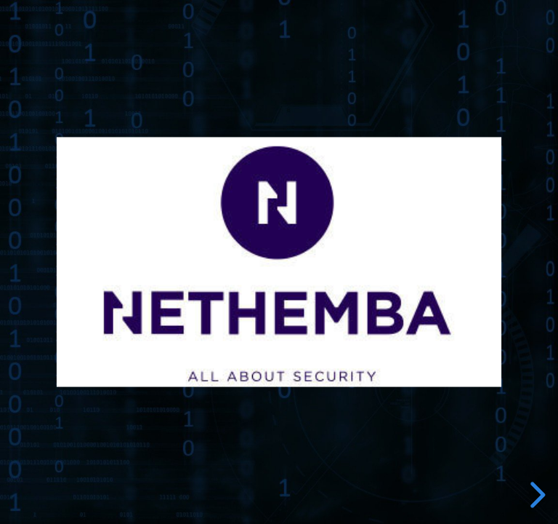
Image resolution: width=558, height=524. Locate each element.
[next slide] (535, 495)
